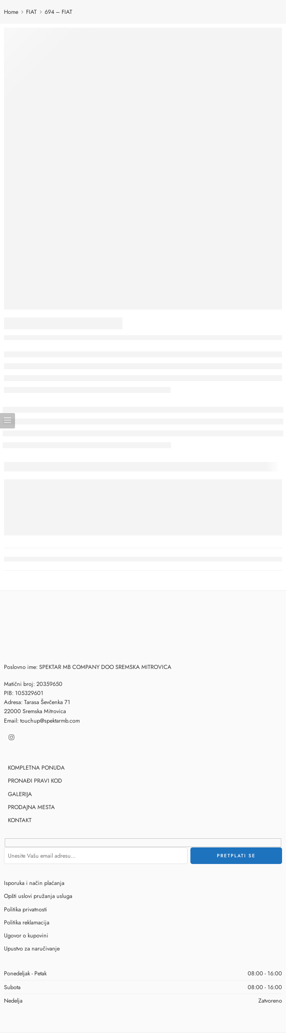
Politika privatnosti (25, 909)
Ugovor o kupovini (26, 935)
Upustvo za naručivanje (32, 948)
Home (11, 12)
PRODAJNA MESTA (31, 807)
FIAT (31, 12)
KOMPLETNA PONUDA (36, 767)
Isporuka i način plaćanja (34, 883)
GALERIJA (20, 794)
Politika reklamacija (26, 922)
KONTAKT (20, 820)
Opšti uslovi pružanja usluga (38, 896)
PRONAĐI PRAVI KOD (35, 780)
